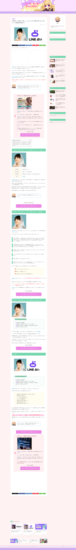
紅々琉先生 (38, 312)
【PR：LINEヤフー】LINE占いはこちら (30, 115)
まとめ (14, 126)
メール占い (30, 12)
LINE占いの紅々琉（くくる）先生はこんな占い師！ (21, 125)
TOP (15, 12)
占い (19, 12)
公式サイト (14, 268)
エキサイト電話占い (45, 12)
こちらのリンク (17, 57)
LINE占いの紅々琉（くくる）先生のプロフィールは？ (22, 122)
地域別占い (24, 12)
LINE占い (53, 12)
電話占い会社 (59, 12)
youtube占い (37, 12)
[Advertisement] (20, 38)
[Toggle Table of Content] (30, 121)
